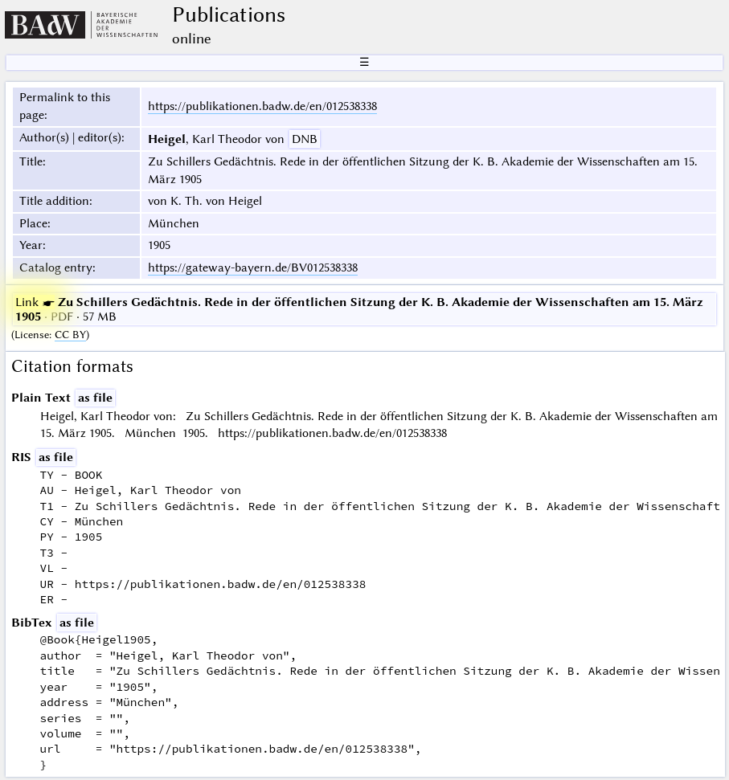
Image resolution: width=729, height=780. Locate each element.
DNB (304, 139)
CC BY (70, 335)
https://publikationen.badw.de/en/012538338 (262, 106)
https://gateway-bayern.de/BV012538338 (253, 267)
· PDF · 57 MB (359, 309)
